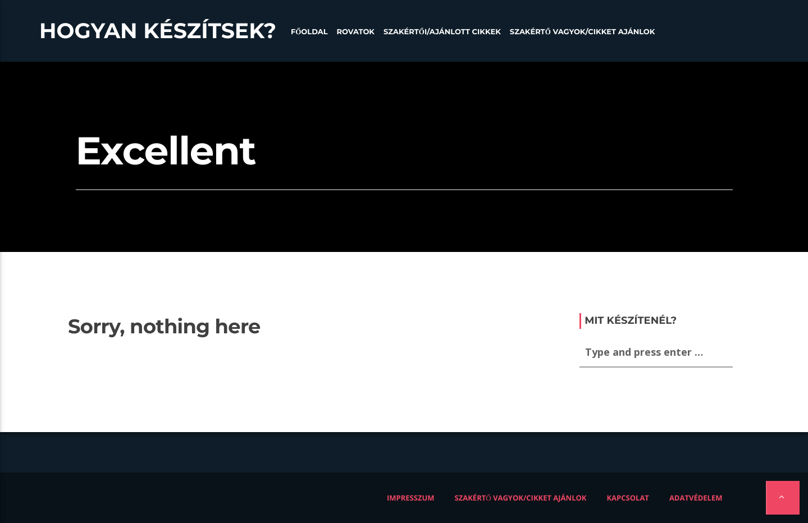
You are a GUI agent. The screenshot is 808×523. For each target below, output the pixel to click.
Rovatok (356, 31)
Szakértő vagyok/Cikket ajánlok (582, 31)
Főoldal (309, 31)
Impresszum (411, 498)
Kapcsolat (627, 498)
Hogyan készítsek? (157, 31)
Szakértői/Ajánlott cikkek (442, 31)
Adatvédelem (696, 498)
